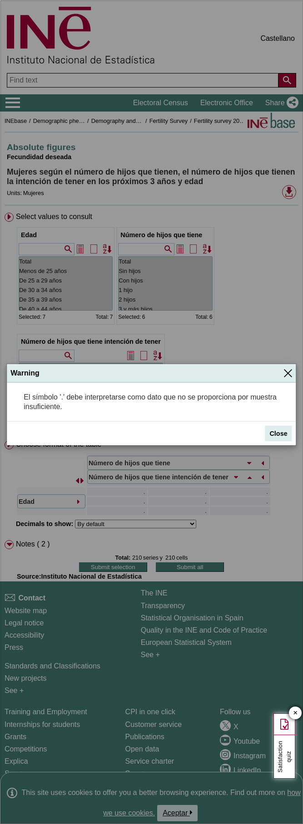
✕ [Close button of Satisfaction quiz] (295, 713)
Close (278, 433)
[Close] (288, 373)
